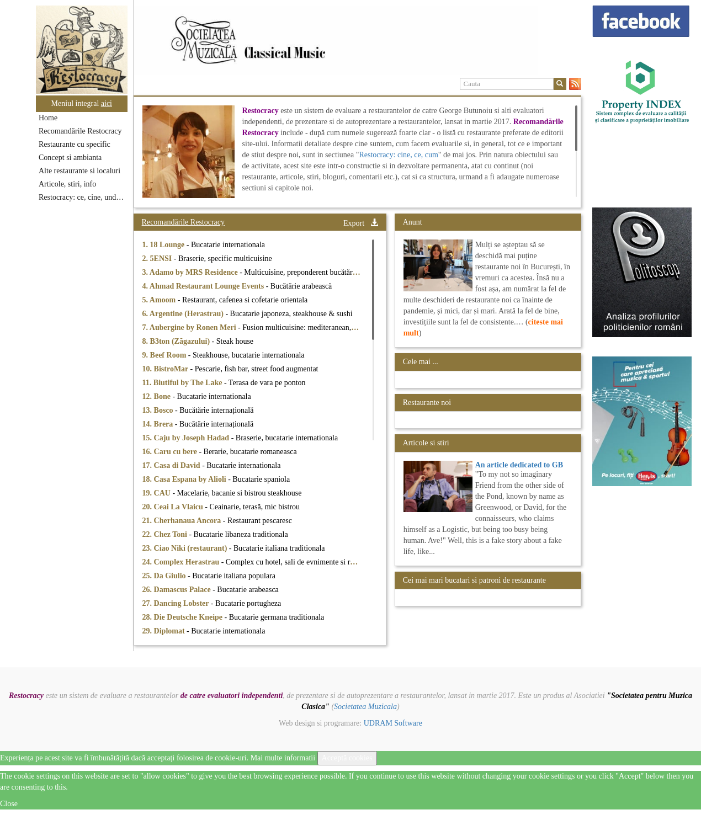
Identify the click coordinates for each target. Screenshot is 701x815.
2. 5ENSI (158, 258)
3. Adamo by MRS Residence (191, 272)
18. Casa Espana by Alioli (185, 479)
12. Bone (157, 396)
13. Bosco (159, 410)
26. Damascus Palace (177, 589)
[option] (357, 40)
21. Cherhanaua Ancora (182, 520)
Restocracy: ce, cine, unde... (82, 197)
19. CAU (157, 493)
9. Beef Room (165, 355)
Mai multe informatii (283, 758)
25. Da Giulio (165, 576)
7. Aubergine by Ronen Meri (190, 327)
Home (48, 118)
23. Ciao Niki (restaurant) (185, 548)
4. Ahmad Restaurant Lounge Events (204, 286)
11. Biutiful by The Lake (183, 383)
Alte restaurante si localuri (79, 171)
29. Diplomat (164, 631)
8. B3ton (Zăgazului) (177, 341)
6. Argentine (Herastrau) (184, 314)
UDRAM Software (393, 723)
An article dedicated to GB (519, 465)
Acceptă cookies (347, 758)
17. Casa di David (172, 465)
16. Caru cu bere (170, 452)
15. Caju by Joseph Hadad (186, 438)
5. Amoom (160, 300)
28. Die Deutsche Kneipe (183, 617)
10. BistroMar (166, 369)
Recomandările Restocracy (80, 131)
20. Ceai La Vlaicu (173, 507)
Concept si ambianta (70, 157)
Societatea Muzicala (365, 706)
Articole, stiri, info (67, 184)
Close (9, 804)
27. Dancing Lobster (176, 603)
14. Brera (158, 424)
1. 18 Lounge (164, 245)
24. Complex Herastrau (181, 562)
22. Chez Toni (165, 534)
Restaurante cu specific (74, 144)
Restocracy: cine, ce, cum (398, 155)
